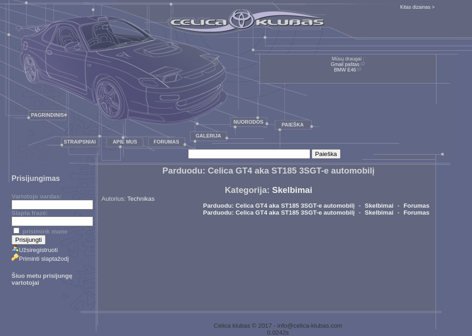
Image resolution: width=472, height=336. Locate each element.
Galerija (208, 135)
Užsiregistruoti (35, 249)
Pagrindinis (47, 115)
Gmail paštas (344, 64)
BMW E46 (345, 69)
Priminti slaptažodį (40, 258)
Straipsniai (80, 141)
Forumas (166, 141)
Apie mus (124, 141)
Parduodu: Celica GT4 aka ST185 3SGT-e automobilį (279, 205)
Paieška (293, 124)
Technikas (140, 198)
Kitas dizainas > (417, 7)
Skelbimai (292, 190)
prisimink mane (40, 231)
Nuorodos (249, 122)
